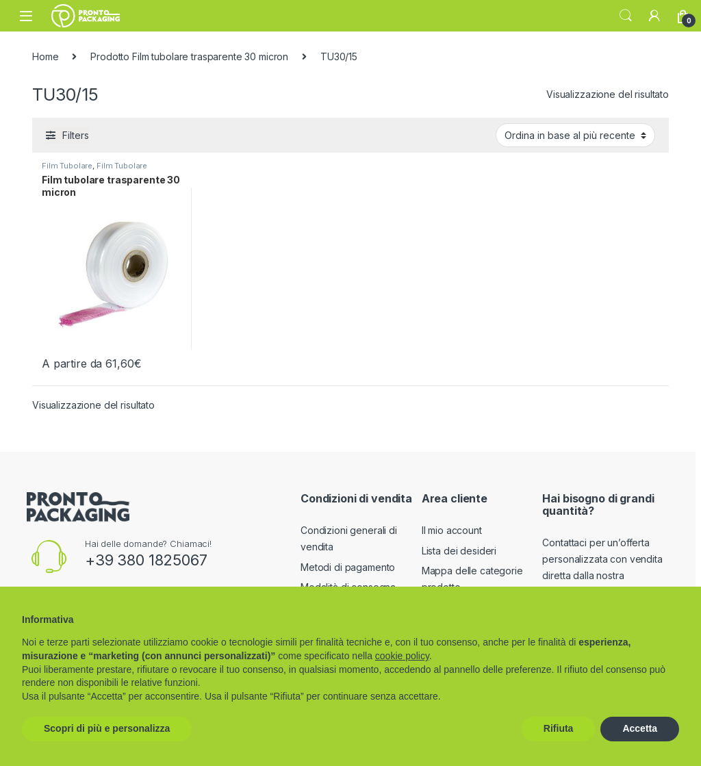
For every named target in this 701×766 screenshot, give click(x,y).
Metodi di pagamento (348, 567)
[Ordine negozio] (575, 134)
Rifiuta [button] (559, 728)
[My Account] (654, 16)
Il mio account (452, 530)
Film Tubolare (67, 165)
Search (625, 15)
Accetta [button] (639, 728)
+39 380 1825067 (146, 560)
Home (45, 56)
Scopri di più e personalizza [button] (107, 728)
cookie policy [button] (402, 655)
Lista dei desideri (459, 551)
